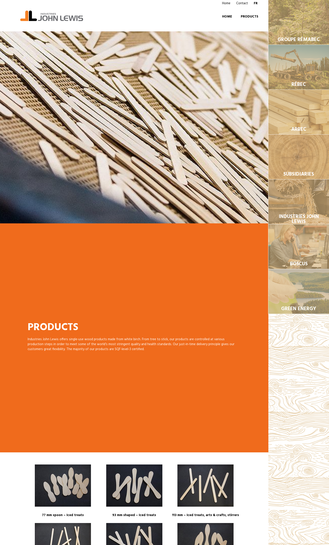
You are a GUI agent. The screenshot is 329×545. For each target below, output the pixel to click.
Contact (242, 3)
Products (249, 16)
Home (226, 3)
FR (256, 3)
